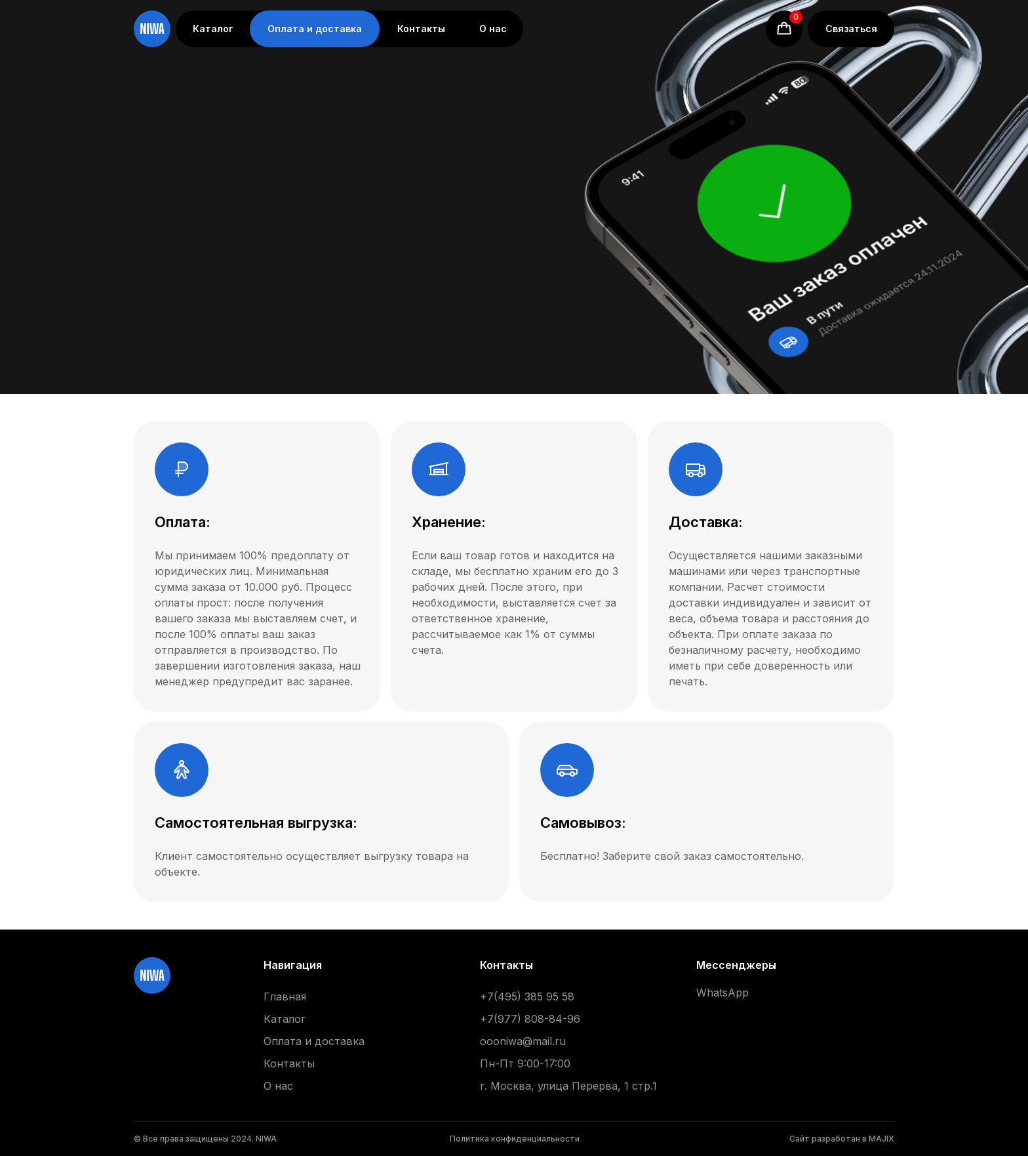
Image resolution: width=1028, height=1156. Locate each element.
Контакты (421, 28)
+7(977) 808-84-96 (530, 1018)
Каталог (213, 28)
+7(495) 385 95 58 (527, 996)
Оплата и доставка (314, 28)
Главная (285, 996)
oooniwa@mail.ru (523, 1041)
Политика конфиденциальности (515, 1139)
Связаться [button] (851, 28)
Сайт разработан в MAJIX (841, 1139)
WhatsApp (722, 992)
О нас (493, 28)
